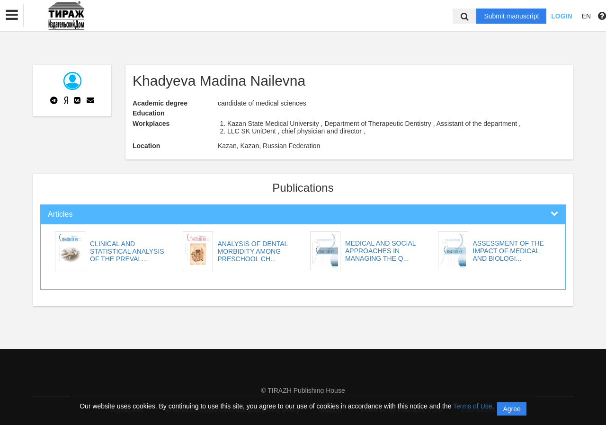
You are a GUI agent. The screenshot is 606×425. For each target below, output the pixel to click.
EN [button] (586, 16)
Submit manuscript (511, 16)
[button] (12, 15)
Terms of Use (472, 406)
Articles (60, 214)
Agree (511, 409)
